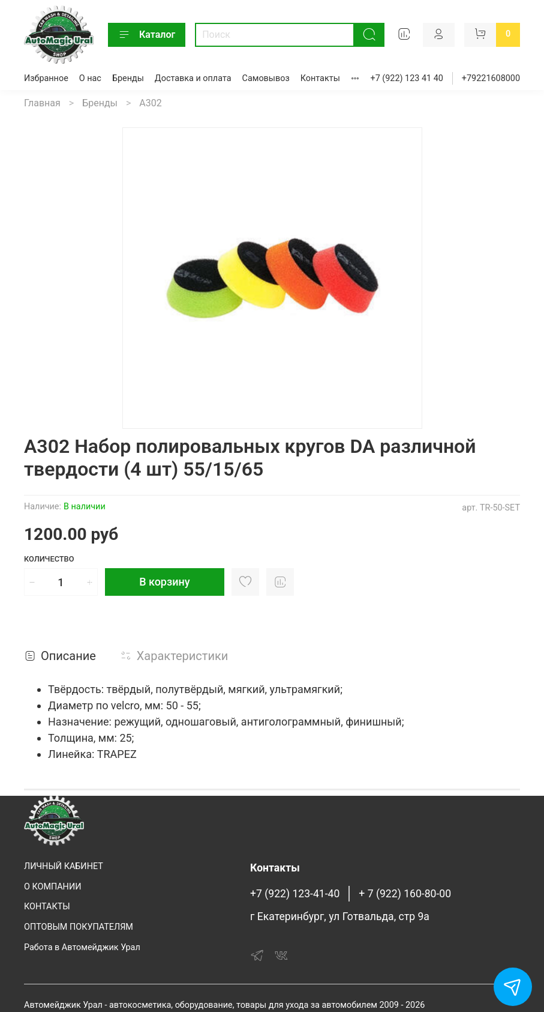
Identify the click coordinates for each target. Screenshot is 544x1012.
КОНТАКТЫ (47, 906)
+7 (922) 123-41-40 (294, 894)
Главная (42, 103)
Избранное (46, 78)
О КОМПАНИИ (52, 887)
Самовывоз (266, 78)
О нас (90, 78)
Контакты (320, 78)
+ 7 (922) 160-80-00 (405, 894)
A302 (150, 103)
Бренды (128, 78)
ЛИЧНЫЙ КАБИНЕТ (63, 866)
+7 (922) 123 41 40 (407, 78)
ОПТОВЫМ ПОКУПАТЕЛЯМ (78, 927)
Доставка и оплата (193, 78)
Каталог (146, 35)
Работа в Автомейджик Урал (82, 947)
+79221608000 (491, 78)
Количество (49, 558)
